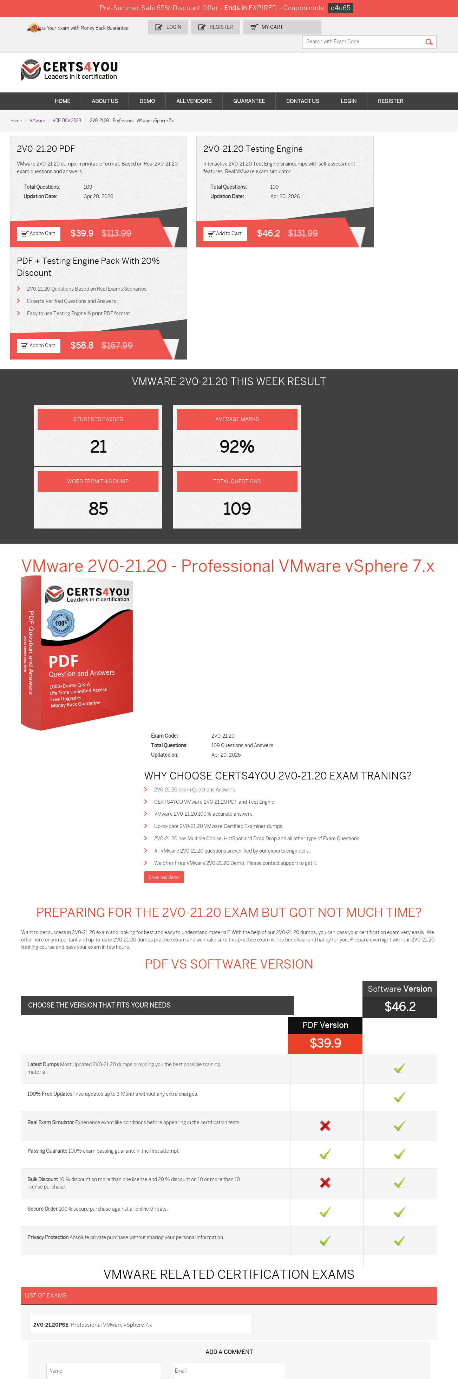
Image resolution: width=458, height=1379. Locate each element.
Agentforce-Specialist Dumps (258, 1332)
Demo (147, 88)
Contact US (27, 1180)
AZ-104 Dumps (36, 1299)
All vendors (194, 88)
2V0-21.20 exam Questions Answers (214, 475)
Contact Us (302, 88)
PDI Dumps (318, 1275)
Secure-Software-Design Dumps (334, 1332)
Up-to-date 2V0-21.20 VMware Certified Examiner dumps (238, 513)
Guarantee (249, 88)
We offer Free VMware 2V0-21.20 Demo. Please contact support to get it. (255, 550)
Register (239, 27)
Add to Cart (43, 219)
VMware (37, 106)
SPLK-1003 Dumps (327, 1287)
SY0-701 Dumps (252, 1299)
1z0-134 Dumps (251, 1275)
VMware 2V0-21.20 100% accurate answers (223, 500)
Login (193, 27)
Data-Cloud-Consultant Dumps (404, 1314)
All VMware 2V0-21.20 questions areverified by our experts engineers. (252, 538)
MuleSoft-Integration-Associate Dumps (43, 1332)
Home (62, 88)
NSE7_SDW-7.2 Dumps (404, 1299)
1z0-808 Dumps (181, 1275)
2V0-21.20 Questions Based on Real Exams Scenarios (372, 167)
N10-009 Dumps (181, 1299)
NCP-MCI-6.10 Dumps (187, 1328)
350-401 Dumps (395, 1287)
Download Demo (183, 565)
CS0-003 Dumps (110, 1299)
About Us (105, 88)
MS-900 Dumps (180, 1287)
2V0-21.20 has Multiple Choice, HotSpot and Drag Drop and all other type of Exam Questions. (277, 525)
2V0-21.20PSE (53, 980)
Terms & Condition (35, 1203)
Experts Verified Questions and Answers (368, 184)
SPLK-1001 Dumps (255, 1287)
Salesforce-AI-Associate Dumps (333, 1302)
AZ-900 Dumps (395, 1275)
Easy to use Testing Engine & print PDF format (375, 197)
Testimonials (28, 1191)
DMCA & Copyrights (36, 1214)
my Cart (289, 27)
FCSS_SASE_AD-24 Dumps (121, 1328)
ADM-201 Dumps (38, 1275)
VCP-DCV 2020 (67, 106)
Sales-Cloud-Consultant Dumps (117, 1279)
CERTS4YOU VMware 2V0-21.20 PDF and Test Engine (234, 487)
